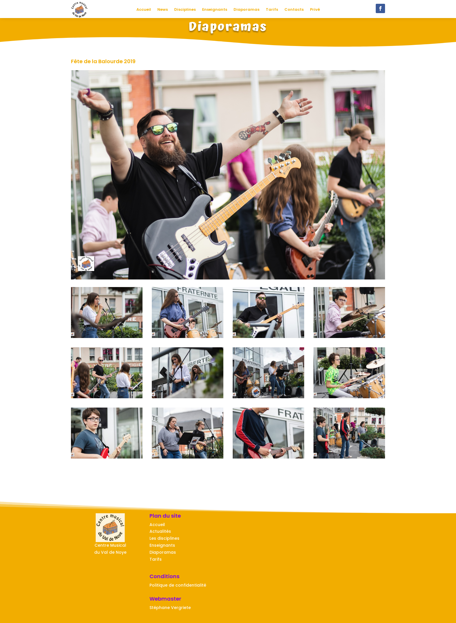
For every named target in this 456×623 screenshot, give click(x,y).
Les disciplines (164, 538)
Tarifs (272, 10)
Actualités (160, 531)
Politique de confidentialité (177, 585)
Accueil (143, 10)
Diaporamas (246, 10)
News (162, 10)
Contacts (294, 10)
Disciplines (185, 10)
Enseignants (214, 10)
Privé (315, 10)
